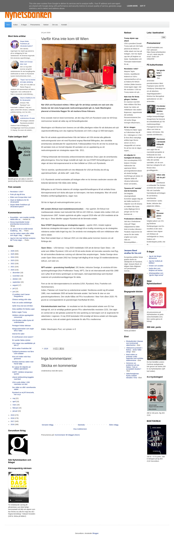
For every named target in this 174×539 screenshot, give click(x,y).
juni (14, 292)
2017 (13, 421)
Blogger (95, 533)
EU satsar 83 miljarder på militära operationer (21, 368)
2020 (13, 270)
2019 (13, 415)
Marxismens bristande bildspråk (161, 141)
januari (15, 411)
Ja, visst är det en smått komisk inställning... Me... (21, 230)
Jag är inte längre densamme (155, 257)
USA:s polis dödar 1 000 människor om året (21, 383)
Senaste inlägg (47, 425)
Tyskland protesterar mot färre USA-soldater (23, 352)
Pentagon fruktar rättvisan (21, 325)
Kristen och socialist (156, 266)
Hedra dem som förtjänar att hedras (156, 269)
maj (14, 398)
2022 (13, 263)
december (16, 272)
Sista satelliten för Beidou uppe (23, 309)
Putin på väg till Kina (17, 194)
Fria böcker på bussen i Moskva (161, 108)
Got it (142, 6)
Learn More (132, 6)
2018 (13, 418)
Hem (8, 25)
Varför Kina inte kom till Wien (22, 306)
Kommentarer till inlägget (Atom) (67, 435)
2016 (13, 424)
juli (14, 288)
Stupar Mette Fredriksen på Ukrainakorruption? (26, 43)
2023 (13, 260)
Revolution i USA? (16, 192)
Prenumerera (35, 25)
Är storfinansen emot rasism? (22, 337)
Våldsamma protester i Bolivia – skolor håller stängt (134, 350)
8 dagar (24, 25)
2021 (13, 267)
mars (15, 405)
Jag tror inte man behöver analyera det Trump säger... (22, 239)
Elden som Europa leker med (20, 197)
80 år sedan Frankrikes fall (21, 348)
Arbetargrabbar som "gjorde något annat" (156, 274)
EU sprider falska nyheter (21, 340)
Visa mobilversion (80, 429)
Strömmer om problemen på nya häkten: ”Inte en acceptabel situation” (133, 366)
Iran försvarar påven (160, 213)
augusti (15, 285)
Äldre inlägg (113, 425)
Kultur (15, 25)
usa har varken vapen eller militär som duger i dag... (22, 234)
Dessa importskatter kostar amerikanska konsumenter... (20, 223)
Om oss (55, 25)
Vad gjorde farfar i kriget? (161, 73)
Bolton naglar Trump (19, 312)
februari (15, 408)
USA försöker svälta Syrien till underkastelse (23, 321)
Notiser (45, 25)
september (17, 282)
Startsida (81, 425)
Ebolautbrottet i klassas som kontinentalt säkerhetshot (134, 343)
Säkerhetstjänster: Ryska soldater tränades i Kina (132, 376)
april (14, 401)
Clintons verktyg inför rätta (21, 299)
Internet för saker (18, 334)
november (16, 276)
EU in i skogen (129, 127)
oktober (15, 279)
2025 (13, 254)
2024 (13, 257)
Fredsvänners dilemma (133, 219)
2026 (13, 251)
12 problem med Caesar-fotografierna (21, 295)
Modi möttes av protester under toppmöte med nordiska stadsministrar (134, 357)
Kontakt (64, 25)
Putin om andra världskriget (22, 303)
